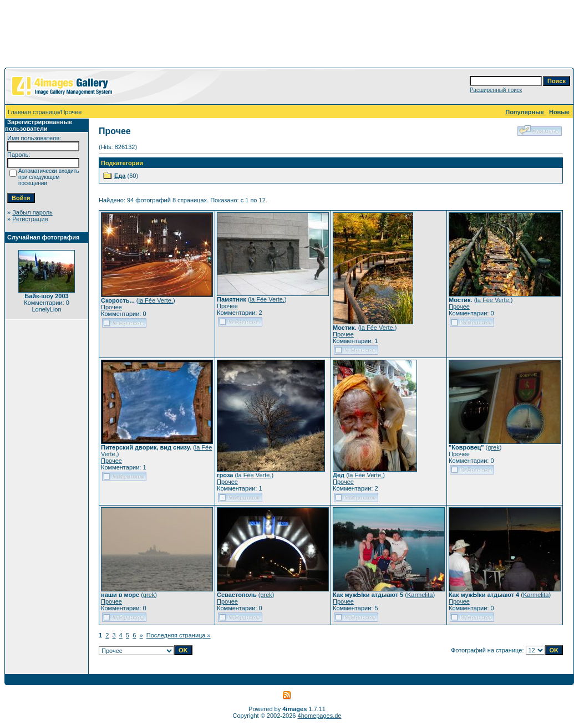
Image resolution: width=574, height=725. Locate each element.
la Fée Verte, (156, 300)
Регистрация (30, 219)
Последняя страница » (178, 635)
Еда (119, 175)
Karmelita (420, 594)
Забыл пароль (32, 212)
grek (493, 447)
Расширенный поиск (496, 90)
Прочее (111, 307)
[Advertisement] (287, 36)
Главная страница (33, 112)
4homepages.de (320, 715)
